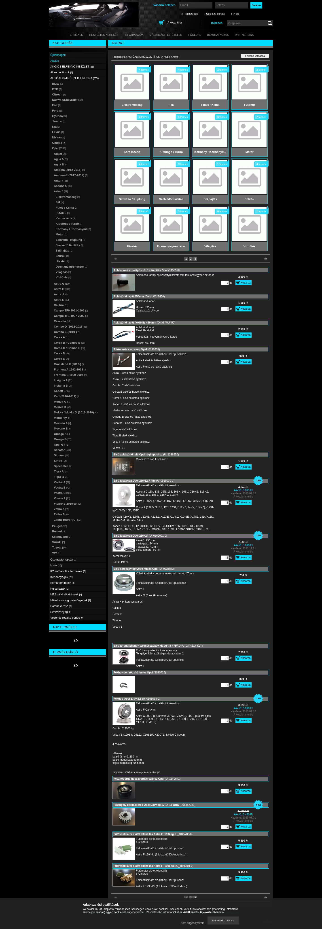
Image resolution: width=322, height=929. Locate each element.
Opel (167, 56)
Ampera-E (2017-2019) (71, 175)
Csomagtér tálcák (63, 559)
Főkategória (118, 56)
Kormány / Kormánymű (73, 229)
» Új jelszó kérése (214, 13)
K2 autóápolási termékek (68, 571)
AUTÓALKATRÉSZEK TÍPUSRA (145, 56)
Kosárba (246, 282)
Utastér (62, 261)
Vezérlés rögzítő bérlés (66, 617)
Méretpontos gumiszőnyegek (70, 600)
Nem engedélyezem (192, 923)
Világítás (63, 272)
